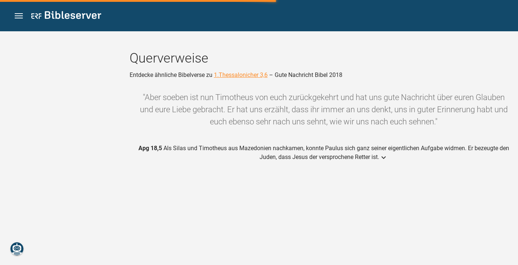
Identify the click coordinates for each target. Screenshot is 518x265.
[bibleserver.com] (66, 16)
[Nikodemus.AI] (17, 248)
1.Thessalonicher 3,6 (241, 74)
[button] (19, 16)
